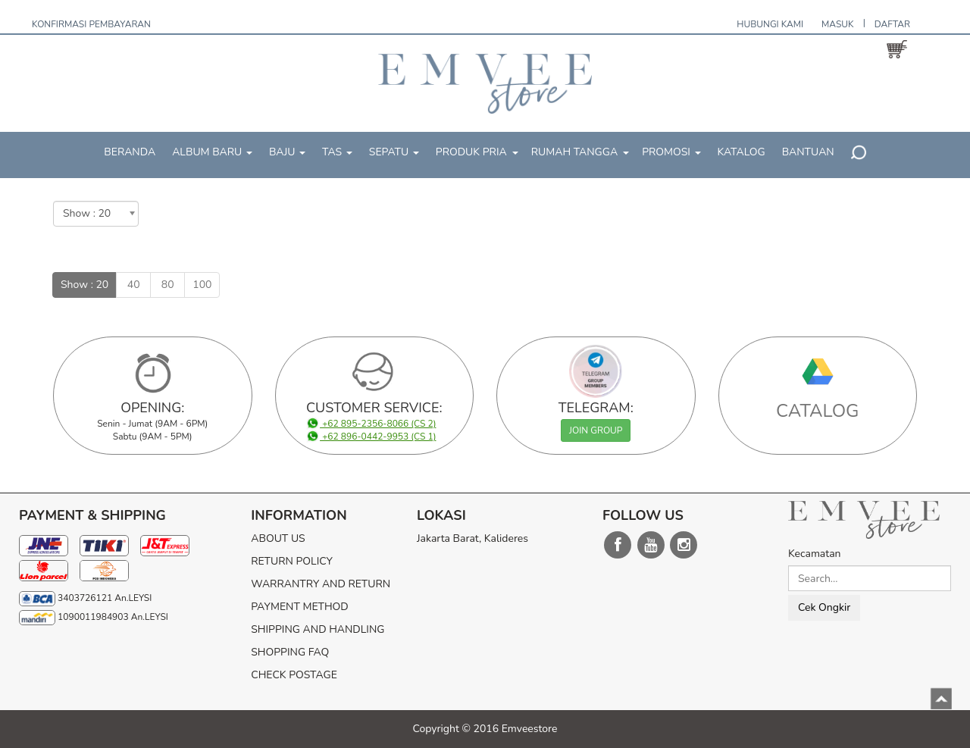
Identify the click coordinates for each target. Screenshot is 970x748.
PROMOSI (671, 152)
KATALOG (741, 152)
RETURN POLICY (292, 561)
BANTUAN (808, 152)
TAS (337, 152)
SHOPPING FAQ (290, 652)
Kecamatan (814, 553)
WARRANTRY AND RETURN (320, 584)
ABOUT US (278, 538)
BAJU (287, 152)
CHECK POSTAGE (294, 675)
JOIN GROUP (595, 430)
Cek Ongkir (824, 607)
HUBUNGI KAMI (770, 24)
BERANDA (129, 152)
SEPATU (394, 152)
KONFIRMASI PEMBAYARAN (91, 24)
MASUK (837, 24)
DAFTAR (892, 24)
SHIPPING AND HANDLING (317, 629)
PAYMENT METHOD (299, 606)
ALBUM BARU (212, 152)
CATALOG (817, 411)
